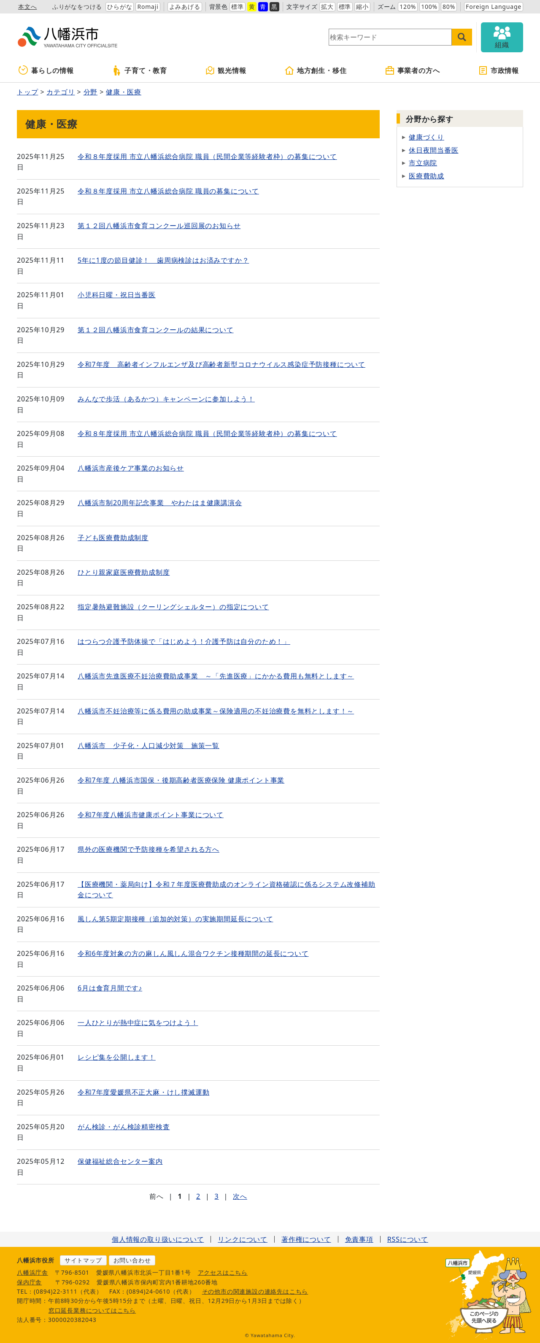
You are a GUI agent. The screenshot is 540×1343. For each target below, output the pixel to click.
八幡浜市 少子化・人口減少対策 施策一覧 (148, 745)
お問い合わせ (132, 1260)
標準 (237, 7)
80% (449, 7)
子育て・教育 (139, 70)
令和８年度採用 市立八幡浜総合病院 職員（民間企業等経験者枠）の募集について (207, 156)
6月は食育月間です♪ (110, 988)
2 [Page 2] (198, 1196)
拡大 (327, 7)
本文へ (27, 7)
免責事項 (359, 1239)
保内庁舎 (29, 1282)
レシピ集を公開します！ (117, 1057)
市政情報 (498, 70)
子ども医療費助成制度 (113, 537)
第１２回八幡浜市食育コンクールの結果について (156, 329)
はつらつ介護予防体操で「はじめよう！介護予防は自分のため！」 (184, 641)
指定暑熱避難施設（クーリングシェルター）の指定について (173, 606)
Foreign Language (493, 7)
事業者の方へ (412, 70)
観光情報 (225, 70)
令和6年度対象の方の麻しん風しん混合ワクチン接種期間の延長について (193, 953)
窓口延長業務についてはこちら (92, 1310)
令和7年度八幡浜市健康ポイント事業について (151, 814)
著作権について (306, 1239)
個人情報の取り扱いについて (158, 1239)
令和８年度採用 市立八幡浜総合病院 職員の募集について (168, 191)
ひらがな (119, 7)
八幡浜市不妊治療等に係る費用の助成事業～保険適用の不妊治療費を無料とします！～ (216, 711)
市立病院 (423, 162)
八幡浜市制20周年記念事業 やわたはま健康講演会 (160, 502)
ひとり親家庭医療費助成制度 (124, 572)
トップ (27, 92)
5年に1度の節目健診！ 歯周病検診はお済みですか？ (163, 260)
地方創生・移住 (315, 70)
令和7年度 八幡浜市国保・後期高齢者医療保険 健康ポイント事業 (181, 780)
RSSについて (407, 1239)
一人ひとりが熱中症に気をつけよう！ (138, 1022)
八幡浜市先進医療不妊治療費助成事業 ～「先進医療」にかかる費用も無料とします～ (216, 676)
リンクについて (242, 1239)
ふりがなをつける (77, 7)
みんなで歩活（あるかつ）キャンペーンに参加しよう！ (166, 399)
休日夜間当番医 (434, 150)
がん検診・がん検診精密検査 (124, 1126)
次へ (240, 1196)
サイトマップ (83, 1260)
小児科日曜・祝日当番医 (117, 294)
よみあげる (184, 7)
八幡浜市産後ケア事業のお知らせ (131, 468)
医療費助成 (426, 175)
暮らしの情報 (46, 70)
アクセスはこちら (223, 1272)
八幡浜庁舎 (32, 1272)
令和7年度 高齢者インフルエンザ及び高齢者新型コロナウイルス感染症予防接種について (221, 364)
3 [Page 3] (217, 1196)
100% (429, 7)
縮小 (362, 7)
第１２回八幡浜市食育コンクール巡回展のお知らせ (159, 225)
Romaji (147, 7)
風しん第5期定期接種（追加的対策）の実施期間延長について (175, 918)
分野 (91, 92)
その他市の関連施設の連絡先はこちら (255, 1291)
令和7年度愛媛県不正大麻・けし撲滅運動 (143, 1092)
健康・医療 (123, 92)
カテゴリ (60, 92)
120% (408, 7)
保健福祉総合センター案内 (120, 1161)
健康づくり (426, 137)
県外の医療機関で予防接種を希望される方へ (148, 849)
